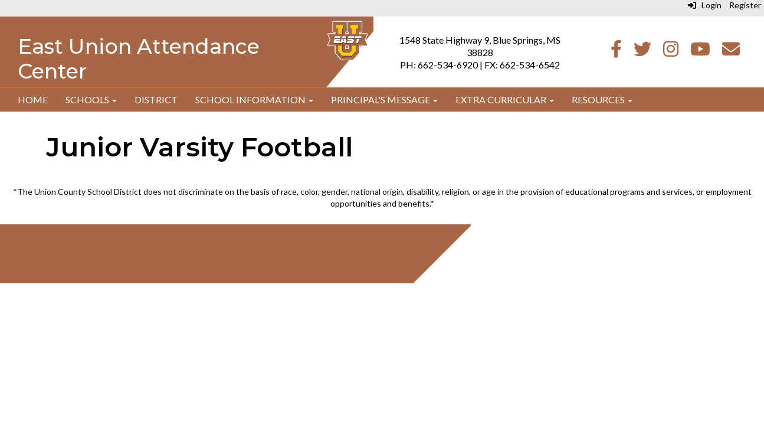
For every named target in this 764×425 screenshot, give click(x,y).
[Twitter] (642, 51)
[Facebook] (616, 51)
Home (33, 99)
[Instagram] (670, 51)
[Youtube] (700, 51)
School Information (254, 99)
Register (745, 5)
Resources (602, 99)
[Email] (731, 51)
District (156, 99)
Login (705, 5)
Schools (91, 99)
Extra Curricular (504, 99)
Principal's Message (384, 99)
